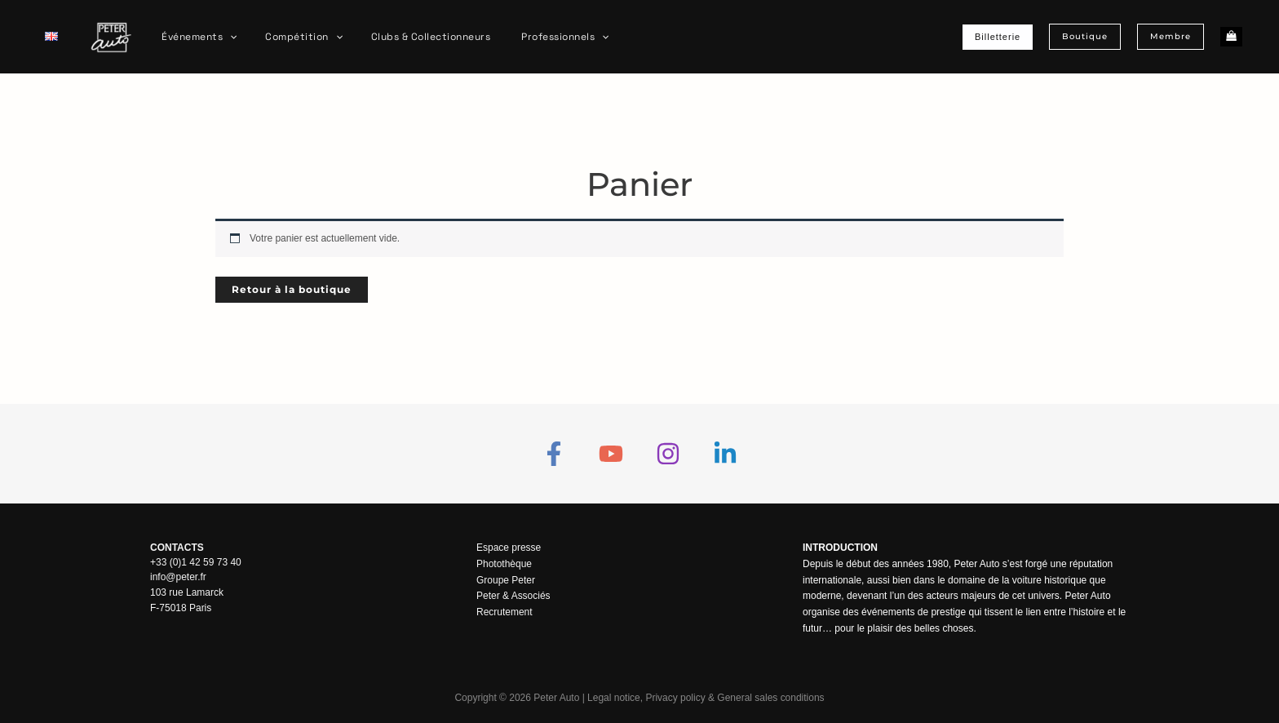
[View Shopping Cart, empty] (1231, 37)
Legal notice (613, 697)
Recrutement (504, 612)
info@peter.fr (178, 577)
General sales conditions (770, 697)
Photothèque (504, 564)
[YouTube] (611, 453)
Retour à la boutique (292, 289)
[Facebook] (554, 453)
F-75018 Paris (180, 606)
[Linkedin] (725, 453)
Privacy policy (675, 697)
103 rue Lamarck (186, 591)
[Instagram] (668, 453)
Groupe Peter (505, 580)
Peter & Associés (513, 595)
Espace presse (508, 547)
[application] (225, 36)
